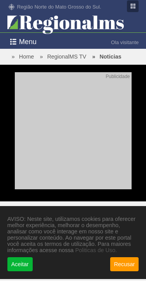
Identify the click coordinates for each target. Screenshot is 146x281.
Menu (28, 42)
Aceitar (20, 264)
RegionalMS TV (66, 56)
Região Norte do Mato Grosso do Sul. (59, 7)
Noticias (110, 56)
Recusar (124, 264)
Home (26, 56)
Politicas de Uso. (96, 250)
